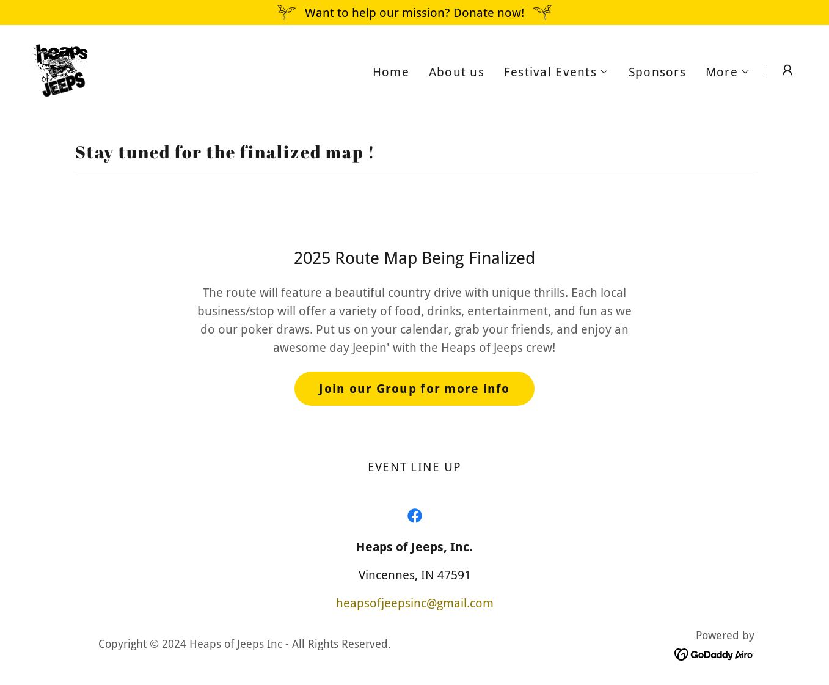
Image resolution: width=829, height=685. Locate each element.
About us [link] (456, 72)
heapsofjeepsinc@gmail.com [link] (415, 603)
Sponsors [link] (657, 72)
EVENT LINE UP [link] (414, 467)
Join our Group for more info (414, 388)
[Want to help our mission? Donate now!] (414, 12)
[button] (556, 72)
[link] (59, 69)
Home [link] (391, 72)
